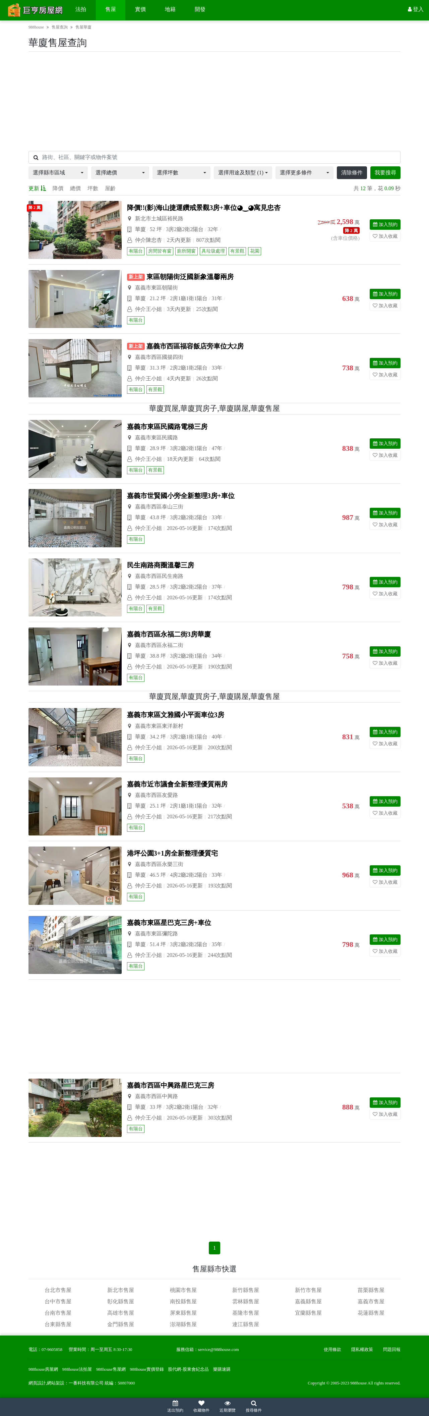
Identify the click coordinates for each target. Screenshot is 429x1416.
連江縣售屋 (245, 1324)
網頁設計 (37, 1383)
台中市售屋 (58, 1301)
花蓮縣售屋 (371, 1313)
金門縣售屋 (120, 1324)
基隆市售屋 (245, 1313)
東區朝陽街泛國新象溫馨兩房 (190, 276)
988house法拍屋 (77, 1369)
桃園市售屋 (183, 1290)
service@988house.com (218, 1349)
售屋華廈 (83, 27)
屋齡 (110, 188)
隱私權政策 (362, 1349)
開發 (200, 9)
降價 (58, 188)
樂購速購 (222, 1369)
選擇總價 (106, 172)
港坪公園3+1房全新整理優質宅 (172, 853)
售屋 (110, 9)
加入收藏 (385, 236)
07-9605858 (52, 1349)
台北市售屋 (58, 1290)
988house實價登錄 (147, 1369)
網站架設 (55, 1383)
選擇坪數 (167, 172)
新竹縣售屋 (245, 1290)
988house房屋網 (43, 1369)
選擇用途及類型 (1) (240, 172)
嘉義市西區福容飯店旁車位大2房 (195, 346)
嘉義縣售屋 (308, 1301)
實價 (140, 9)
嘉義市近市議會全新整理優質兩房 (177, 784)
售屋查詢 (60, 27)
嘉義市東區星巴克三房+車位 (169, 922)
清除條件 (352, 172)
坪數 (92, 188)
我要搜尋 (385, 172)
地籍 (170, 9)
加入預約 (385, 224)
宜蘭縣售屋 (308, 1313)
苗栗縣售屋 (371, 1290)
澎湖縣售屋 (183, 1324)
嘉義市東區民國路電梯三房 (167, 426)
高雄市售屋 (120, 1313)
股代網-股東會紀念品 (188, 1369)
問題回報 (392, 1349)
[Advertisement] (214, 101)
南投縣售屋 (183, 1301)
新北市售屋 (120, 1290)
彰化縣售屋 (120, 1301)
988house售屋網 (111, 1369)
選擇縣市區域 (49, 172)
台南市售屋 (58, 1313)
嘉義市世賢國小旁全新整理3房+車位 (181, 495)
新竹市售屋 (308, 1290)
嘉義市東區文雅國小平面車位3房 (175, 714)
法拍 (80, 9)
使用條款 (332, 1349)
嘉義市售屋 (371, 1301)
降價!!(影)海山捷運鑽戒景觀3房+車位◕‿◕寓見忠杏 (204, 207)
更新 (37, 188)
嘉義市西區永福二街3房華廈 (169, 634)
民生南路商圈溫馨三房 (160, 565)
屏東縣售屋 (183, 1313)
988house (36, 27)
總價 (75, 188)
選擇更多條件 (296, 172)
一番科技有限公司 (86, 1383)
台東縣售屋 (58, 1324)
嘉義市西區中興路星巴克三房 (170, 1085)
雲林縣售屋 (245, 1301)
